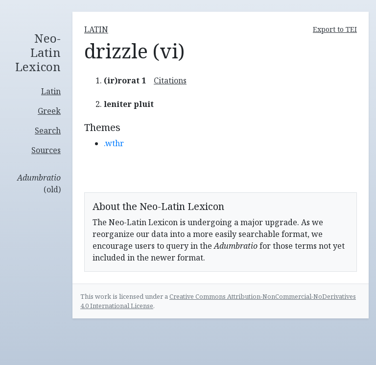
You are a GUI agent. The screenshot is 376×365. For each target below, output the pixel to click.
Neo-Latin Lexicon (38, 52)
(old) (39, 183)
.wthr (114, 143)
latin (96, 29)
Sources (46, 150)
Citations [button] (170, 80)
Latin (51, 91)
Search (48, 130)
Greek (49, 110)
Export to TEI (335, 29)
